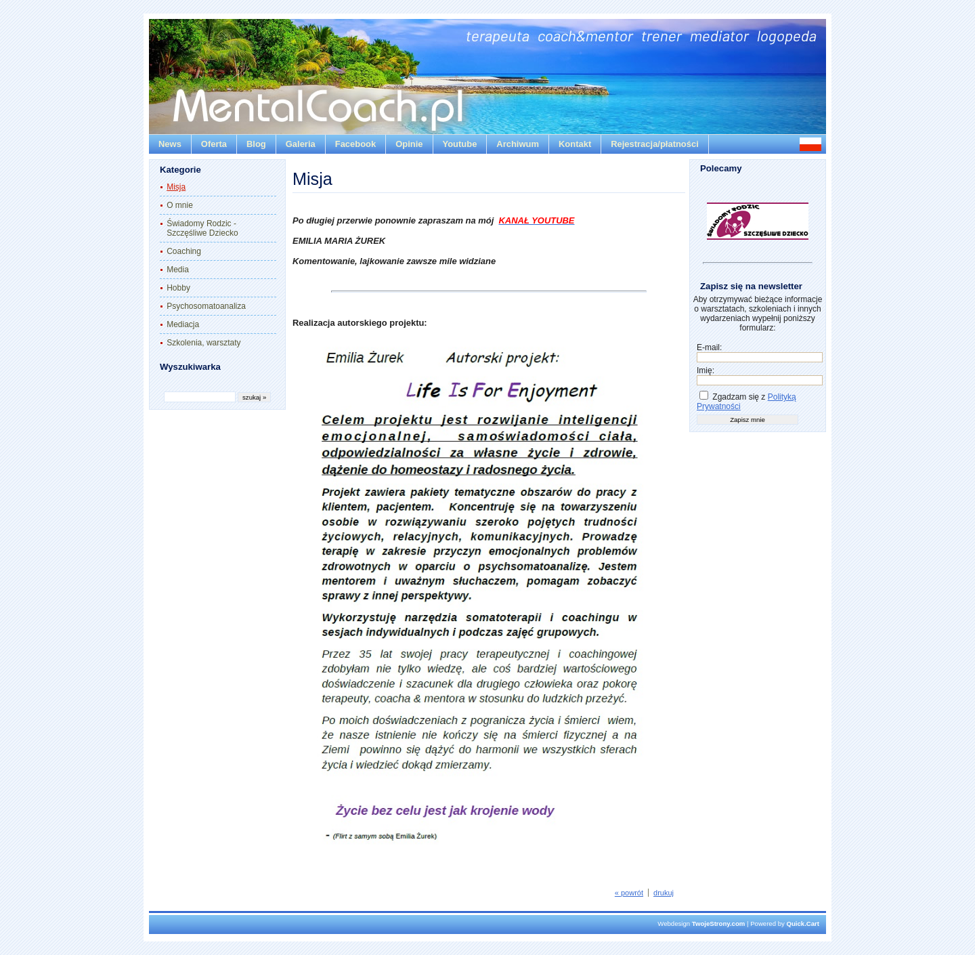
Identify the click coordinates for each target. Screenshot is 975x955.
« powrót (629, 893)
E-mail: (709, 347)
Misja (176, 187)
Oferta (214, 144)
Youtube (460, 144)
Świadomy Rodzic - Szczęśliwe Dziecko (202, 228)
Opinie (408, 144)
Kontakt (575, 144)
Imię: (705, 370)
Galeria (301, 144)
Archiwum (517, 144)
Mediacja (183, 324)
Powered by (784, 923)
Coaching (184, 251)
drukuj (663, 893)
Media (178, 269)
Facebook (355, 144)
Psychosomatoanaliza (206, 306)
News (169, 144)
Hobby (178, 288)
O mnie (180, 205)
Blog (256, 144)
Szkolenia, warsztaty (203, 342)
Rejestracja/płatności (655, 144)
